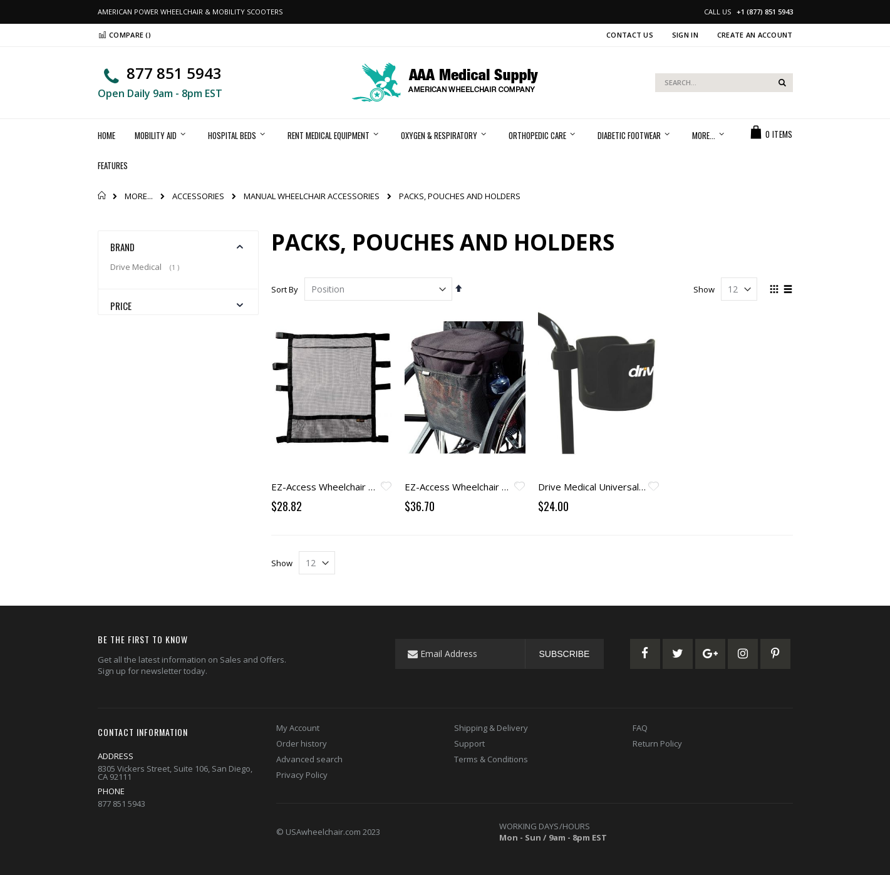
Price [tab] (121, 306)
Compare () (124, 34)
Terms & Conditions (491, 759)
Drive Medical (146, 266)
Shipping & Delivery (491, 727)
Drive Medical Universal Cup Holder (614, 486)
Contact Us (629, 34)
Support (469, 743)
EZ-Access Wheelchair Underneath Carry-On (366, 486)
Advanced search (309, 759)
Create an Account (755, 34)
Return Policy (657, 743)
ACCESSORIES (198, 196)
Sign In (685, 34)
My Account (297, 727)
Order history (301, 743)
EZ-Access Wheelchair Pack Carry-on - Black (498, 486)
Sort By (284, 289)
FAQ (640, 727)
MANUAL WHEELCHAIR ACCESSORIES (312, 196)
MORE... (139, 196)
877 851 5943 (174, 73)
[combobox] (724, 82)
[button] (386, 487)
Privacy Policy (302, 774)
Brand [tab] (122, 247)
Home (102, 195)
